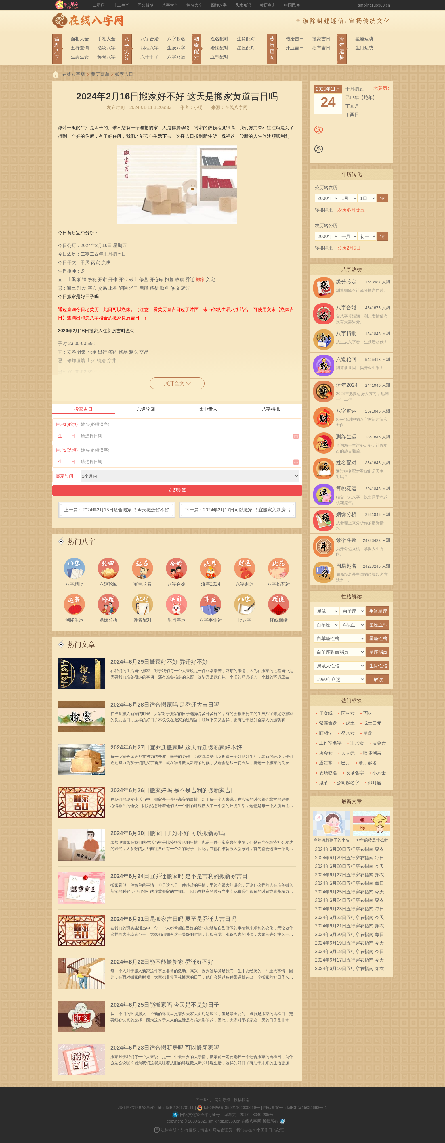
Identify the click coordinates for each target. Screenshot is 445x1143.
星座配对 (246, 47)
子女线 (326, 713)
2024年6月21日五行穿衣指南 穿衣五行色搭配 (349, 926)
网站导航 (222, 1099)
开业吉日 (295, 47)
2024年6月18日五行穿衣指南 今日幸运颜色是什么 (349, 952)
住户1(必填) (67, 424)
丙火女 (348, 713)
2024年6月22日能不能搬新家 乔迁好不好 (161, 962)
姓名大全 (194, 5)
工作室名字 (330, 743)
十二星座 (97, 5)
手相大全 (106, 38)
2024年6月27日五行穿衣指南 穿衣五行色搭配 (349, 875)
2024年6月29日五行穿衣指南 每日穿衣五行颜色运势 (349, 858)
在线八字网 (73, 74)
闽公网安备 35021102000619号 (232, 1107)
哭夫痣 (348, 753)
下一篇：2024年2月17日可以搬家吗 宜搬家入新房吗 (237, 509)
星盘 (367, 733)
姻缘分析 (346, 514)
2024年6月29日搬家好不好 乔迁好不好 (159, 662)
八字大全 (170, 5)
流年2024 (347, 385)
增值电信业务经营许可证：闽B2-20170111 (156, 1107)
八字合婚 (149, 38)
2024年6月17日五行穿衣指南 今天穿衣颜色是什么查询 (349, 961)
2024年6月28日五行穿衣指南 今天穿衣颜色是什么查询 (349, 867)
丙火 (367, 713)
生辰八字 (176, 47)
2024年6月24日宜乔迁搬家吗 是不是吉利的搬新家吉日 (178, 876)
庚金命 (379, 743)
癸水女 (348, 733)
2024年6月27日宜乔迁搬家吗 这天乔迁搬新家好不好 (176, 747)
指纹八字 (106, 47)
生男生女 (80, 57)
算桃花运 (346, 488)
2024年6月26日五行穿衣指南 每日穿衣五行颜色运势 (349, 884)
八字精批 (346, 333)
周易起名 (346, 566)
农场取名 (328, 772)
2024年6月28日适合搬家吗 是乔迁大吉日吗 (164, 704)
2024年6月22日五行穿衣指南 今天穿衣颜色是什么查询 (349, 918)
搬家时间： (66, 475)
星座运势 (364, 38)
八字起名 (176, 38)
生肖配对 (246, 38)
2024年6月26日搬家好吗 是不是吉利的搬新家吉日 (173, 790)
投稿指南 (241, 1099)
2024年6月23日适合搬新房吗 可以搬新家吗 (164, 1047)
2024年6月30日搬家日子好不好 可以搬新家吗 (167, 833)
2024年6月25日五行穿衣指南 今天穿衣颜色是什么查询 (349, 892)
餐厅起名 (368, 762)
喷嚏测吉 (372, 753)
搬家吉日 (321, 38)
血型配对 (219, 57)
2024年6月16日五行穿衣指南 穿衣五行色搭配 (349, 969)
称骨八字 (106, 57)
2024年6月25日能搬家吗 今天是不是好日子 (164, 1005)
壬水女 (357, 743)
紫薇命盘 (328, 723)
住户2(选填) (67, 450)
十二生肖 (121, 5)
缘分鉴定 (346, 282)
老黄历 (380, 88)
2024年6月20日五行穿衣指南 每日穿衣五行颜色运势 (349, 935)
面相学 (326, 733)
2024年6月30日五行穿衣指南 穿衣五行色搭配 (349, 850)
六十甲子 (149, 57)
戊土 (350, 723)
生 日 (66, 435)
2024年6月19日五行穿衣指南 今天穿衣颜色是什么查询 (349, 944)
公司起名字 (348, 782)
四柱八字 (219, 5)
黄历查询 (268, 5)
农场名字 (355, 772)
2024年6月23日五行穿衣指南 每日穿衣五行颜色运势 (349, 909)
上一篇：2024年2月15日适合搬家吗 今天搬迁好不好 (116, 509)
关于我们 (203, 1099)
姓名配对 (219, 38)
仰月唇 (374, 782)
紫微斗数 (346, 540)
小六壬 (379, 772)
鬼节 (323, 782)
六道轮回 (346, 359)
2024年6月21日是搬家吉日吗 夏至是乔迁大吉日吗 (173, 919)
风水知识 (243, 5)
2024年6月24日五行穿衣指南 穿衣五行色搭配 (349, 901)
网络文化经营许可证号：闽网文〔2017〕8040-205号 (226, 1114)
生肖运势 (364, 47)
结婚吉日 (295, 38)
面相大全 (80, 38)
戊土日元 (372, 723)
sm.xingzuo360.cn (374, 5)
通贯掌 (326, 762)
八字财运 (176, 57)
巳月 (345, 762)
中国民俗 (292, 5)
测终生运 (346, 437)
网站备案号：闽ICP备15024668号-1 (295, 1107)
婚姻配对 (219, 47)
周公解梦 (146, 5)
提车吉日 (321, 47)
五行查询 (80, 47)
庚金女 (326, 753)
